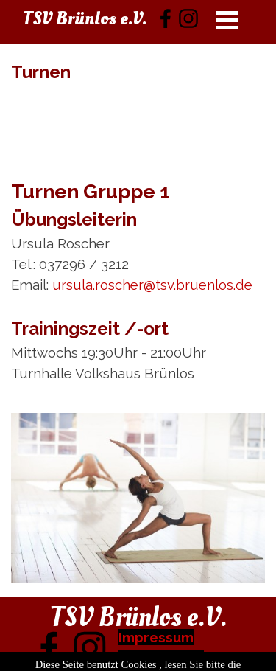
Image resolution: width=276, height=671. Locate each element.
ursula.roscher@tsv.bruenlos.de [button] (152, 285)
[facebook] (166, 18)
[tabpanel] (138, 103)
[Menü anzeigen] (227, 20)
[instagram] (188, 18)
